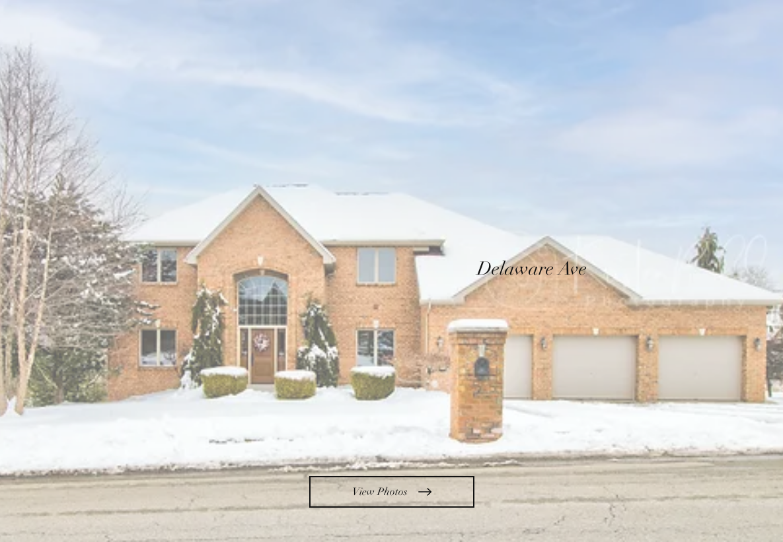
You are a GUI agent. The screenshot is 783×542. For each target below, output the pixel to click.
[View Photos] (391, 492)
